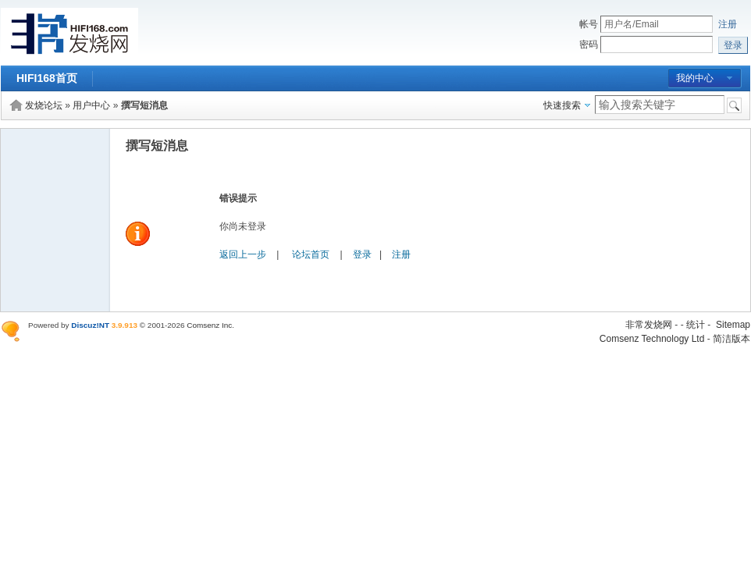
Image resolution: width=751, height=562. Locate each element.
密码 (588, 44)
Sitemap (733, 324)
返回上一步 (242, 254)
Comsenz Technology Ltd (652, 338)
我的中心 (695, 78)
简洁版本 (731, 338)
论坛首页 (310, 254)
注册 (727, 24)
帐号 (588, 24)
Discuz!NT (90, 325)
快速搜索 (562, 105)
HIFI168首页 (46, 78)
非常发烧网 (648, 324)
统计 (695, 324)
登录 (362, 254)
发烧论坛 (43, 105)
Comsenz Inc (209, 325)
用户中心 (91, 105)
